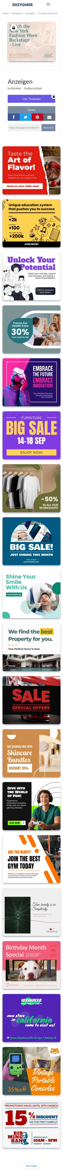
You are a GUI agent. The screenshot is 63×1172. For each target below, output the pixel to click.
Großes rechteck (33, 88)
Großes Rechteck (48, 13)
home (6, 13)
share (31, 110)
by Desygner (14, 88)
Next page (31, 1165)
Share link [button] (48, 127)
